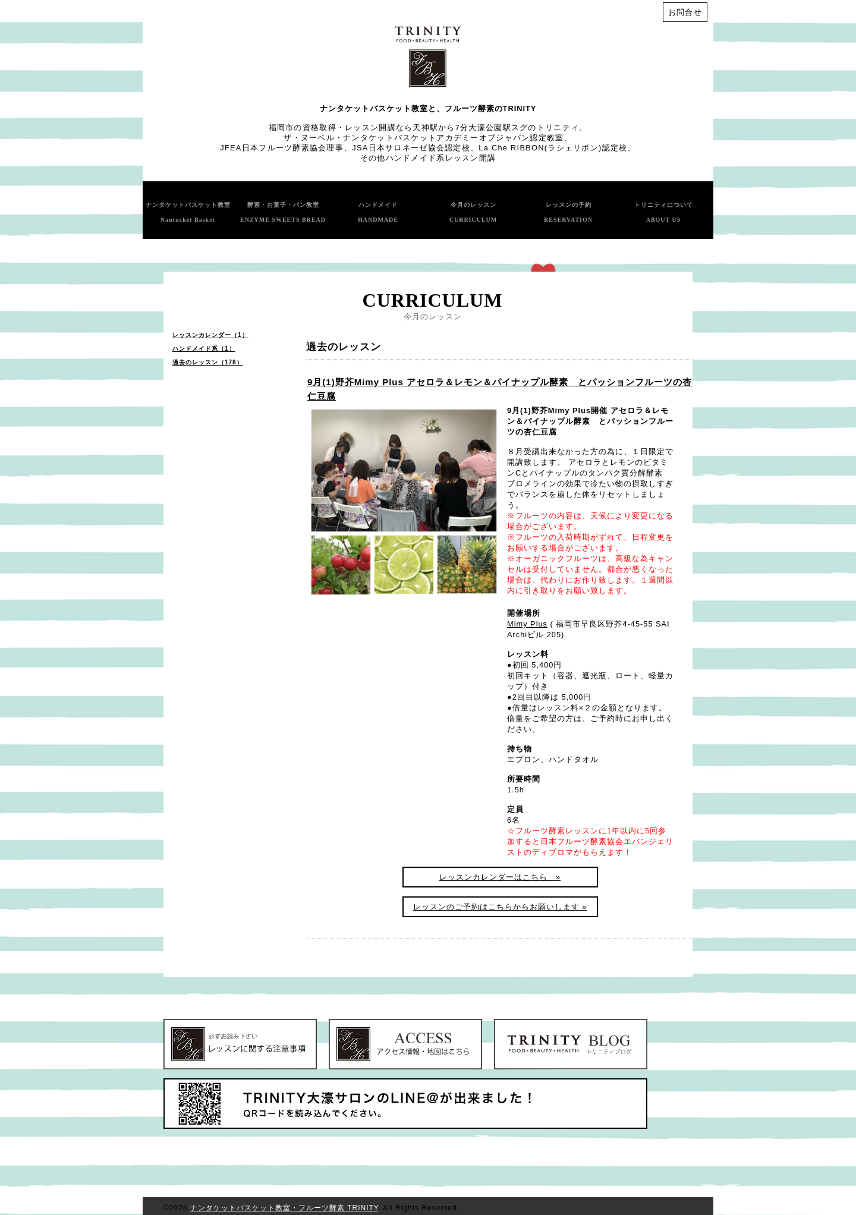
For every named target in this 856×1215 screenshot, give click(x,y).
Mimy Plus (527, 623)
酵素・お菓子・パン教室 (283, 212)
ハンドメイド (378, 212)
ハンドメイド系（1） (203, 348)
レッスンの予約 (568, 212)
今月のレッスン (473, 212)
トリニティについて (663, 212)
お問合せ (685, 12)
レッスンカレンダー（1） (210, 335)
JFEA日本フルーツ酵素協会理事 (282, 147)
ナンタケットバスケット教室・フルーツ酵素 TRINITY (284, 1208)
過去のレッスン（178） (207, 362)
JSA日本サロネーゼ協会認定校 (411, 147)
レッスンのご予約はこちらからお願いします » (500, 906)
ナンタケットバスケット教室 (188, 212)
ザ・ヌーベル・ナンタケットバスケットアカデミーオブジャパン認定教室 (424, 137)
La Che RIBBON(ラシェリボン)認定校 (553, 147)
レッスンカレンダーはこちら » (500, 877)
